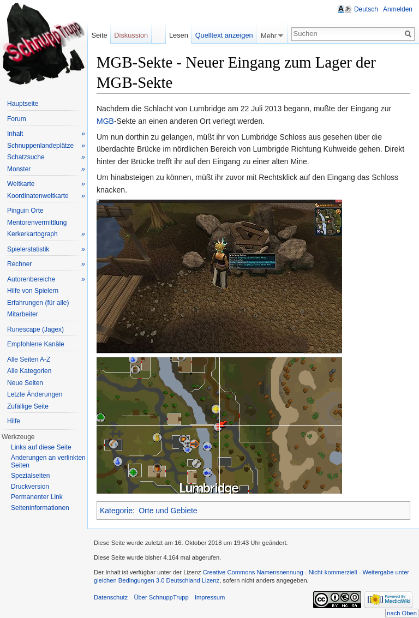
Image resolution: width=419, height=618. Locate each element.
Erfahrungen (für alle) (38, 303)
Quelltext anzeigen (224, 35)
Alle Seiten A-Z (28, 359)
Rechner (46, 264)
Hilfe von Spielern (32, 291)
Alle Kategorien (29, 371)
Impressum (210, 597)
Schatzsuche (46, 157)
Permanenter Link (37, 497)
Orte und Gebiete (168, 510)
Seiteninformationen (40, 508)
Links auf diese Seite (41, 447)
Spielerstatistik (46, 249)
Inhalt (46, 134)
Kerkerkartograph (46, 234)
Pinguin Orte (25, 210)
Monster (46, 169)
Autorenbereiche (46, 279)
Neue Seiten (25, 383)
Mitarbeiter (22, 314)
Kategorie (116, 510)
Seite (99, 35)
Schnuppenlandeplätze (46, 146)
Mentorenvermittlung (37, 222)
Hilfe (13, 421)
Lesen (178, 35)
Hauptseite (22, 103)
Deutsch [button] (366, 9)
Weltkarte (46, 184)
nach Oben (402, 613)
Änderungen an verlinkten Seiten (48, 461)
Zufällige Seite (28, 406)
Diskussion (131, 35)
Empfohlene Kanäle (35, 344)
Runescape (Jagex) (35, 329)
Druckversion (30, 486)
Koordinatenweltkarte (46, 196)
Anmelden (397, 9)
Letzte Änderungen (34, 394)
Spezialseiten (30, 475)
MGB (105, 121)
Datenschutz (111, 597)
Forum (16, 119)
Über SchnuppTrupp (161, 597)
